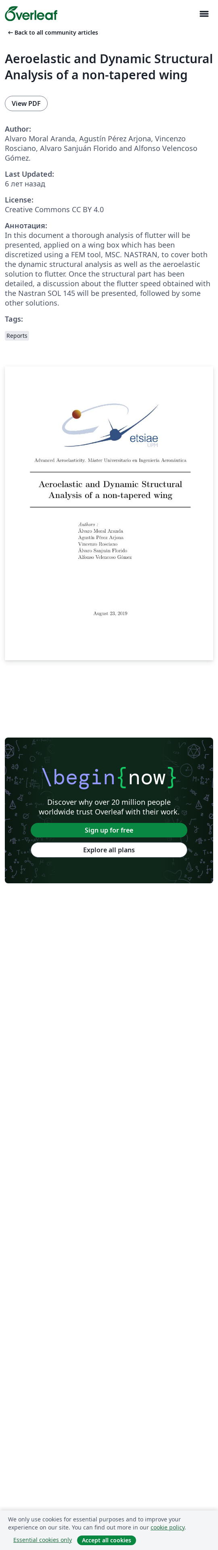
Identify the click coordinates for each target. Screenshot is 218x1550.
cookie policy (167, 1527)
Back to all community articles (52, 32)
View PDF (26, 103)
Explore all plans (109, 849)
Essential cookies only (42, 1540)
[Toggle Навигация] (204, 14)
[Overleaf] (31, 13)
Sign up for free (109, 830)
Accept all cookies (106, 1540)
